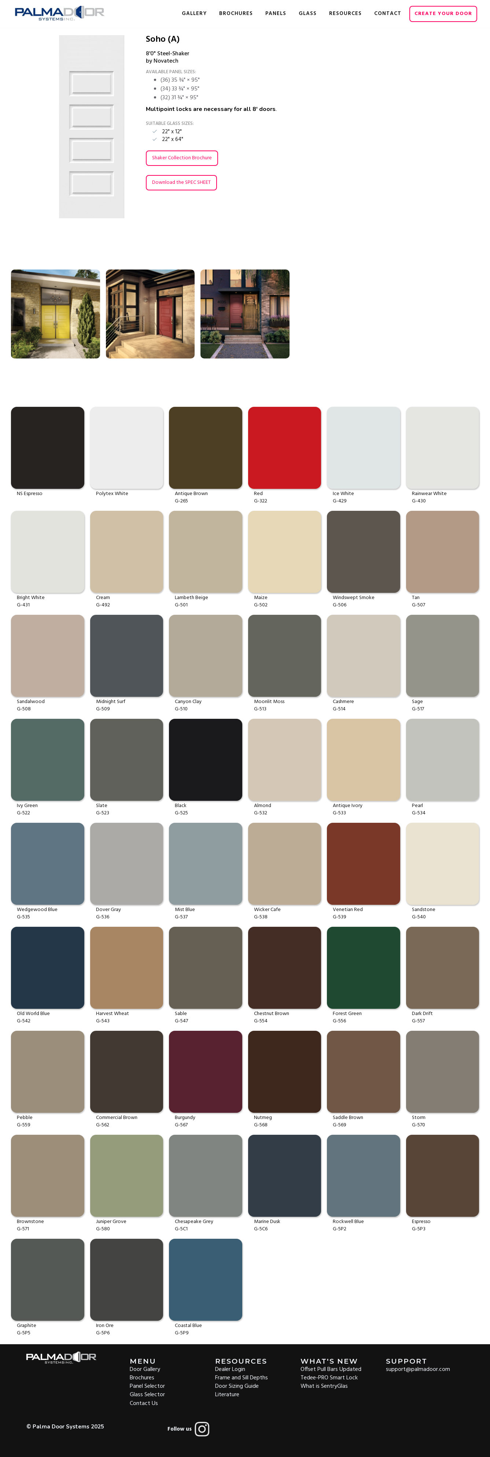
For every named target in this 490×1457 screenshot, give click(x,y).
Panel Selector (147, 1386)
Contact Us (144, 1403)
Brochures (142, 1377)
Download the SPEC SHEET (181, 182)
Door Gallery (145, 1369)
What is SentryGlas (324, 1386)
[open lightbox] (69, 126)
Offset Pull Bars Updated (331, 1369)
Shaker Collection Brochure (182, 158)
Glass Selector (147, 1394)
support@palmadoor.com (418, 1369)
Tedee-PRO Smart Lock (329, 1377)
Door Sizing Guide (237, 1386)
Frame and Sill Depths (241, 1377)
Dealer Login (230, 1369)
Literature (227, 1394)
